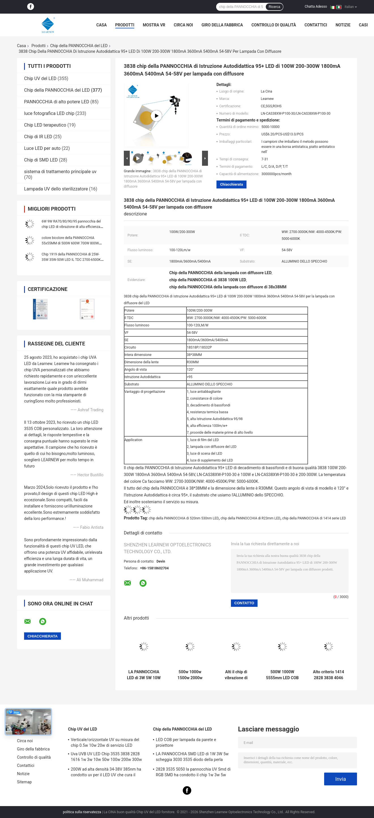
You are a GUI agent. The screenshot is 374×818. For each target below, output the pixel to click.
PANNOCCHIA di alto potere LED (56, 101)
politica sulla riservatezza (82, 812)
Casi (363, 25)
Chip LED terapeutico (45, 125)
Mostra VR (154, 25)
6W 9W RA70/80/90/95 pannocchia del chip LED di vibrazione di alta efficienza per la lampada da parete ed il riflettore (71, 226)
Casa (101, 25)
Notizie (342, 25)
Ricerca (274, 7)
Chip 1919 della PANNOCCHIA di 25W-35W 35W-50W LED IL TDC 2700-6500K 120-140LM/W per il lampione (71, 259)
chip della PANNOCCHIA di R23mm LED (250, 518)
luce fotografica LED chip (49, 113)
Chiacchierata (231, 184)
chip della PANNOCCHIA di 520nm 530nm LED (184, 518)
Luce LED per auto (42, 148)
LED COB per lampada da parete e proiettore (186, 742)
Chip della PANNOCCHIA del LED (79, 45)
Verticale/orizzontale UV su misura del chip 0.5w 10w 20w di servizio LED (105, 742)
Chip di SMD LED (41, 160)
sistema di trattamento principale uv (60, 171)
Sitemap (24, 782)
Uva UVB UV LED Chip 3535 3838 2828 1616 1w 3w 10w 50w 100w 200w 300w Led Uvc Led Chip (106, 758)
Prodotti (125, 25)
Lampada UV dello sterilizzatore (56, 189)
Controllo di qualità (273, 25)
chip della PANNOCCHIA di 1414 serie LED (314, 518)
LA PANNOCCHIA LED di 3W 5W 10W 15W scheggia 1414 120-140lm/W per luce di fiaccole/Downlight (144, 675)
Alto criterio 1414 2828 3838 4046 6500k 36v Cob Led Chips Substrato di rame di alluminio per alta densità (329, 675)
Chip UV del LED (40, 78)
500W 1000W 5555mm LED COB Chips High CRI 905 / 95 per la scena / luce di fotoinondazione (282, 675)
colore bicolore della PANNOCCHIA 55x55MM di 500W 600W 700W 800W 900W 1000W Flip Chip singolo (70, 243)
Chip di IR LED (38, 136)
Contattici (316, 25)
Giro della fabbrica (222, 25)
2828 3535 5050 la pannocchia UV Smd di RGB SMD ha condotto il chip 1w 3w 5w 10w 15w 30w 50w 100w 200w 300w (193, 773)
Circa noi (183, 25)
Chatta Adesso (316, 7)
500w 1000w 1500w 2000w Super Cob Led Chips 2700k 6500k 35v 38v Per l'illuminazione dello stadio (190, 675)
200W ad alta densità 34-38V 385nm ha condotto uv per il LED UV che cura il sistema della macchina (106, 773)
